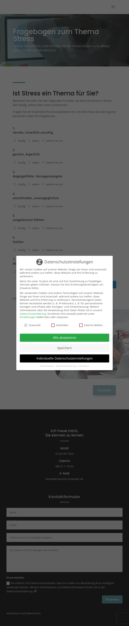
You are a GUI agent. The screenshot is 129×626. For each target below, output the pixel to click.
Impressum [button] (84, 366)
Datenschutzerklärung (33, 313)
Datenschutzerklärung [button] (66, 366)
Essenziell (32, 325)
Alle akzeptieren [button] (64, 337)
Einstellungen (28, 317)
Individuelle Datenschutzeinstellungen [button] (64, 358)
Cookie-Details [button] (47, 366)
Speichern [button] (64, 348)
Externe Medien (91, 325)
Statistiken (59, 325)
